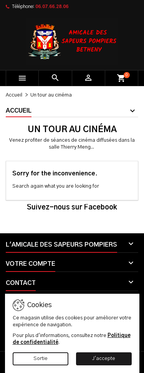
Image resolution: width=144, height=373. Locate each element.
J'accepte (103, 358)
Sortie (40, 358)
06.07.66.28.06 (51, 6)
